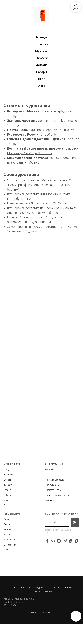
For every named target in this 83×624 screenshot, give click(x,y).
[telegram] (65, 541)
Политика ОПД (52, 485)
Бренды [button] (41, 37)
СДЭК (13, 587)
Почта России (54, 587)
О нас (41, 86)
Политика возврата (54, 480)
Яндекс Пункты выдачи (31, 587)
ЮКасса (69, 587)
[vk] (53, 541)
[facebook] (47, 541)
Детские (41, 65)
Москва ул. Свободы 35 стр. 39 (29, 153)
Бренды (7, 469)
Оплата (48, 474)
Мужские (41, 51)
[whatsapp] (70, 541)
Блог (41, 79)
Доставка (49, 469)
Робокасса (35, 591)
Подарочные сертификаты (58, 495)
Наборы (41, 72)
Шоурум (48, 591)
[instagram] (59, 541)
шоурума (56, 148)
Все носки (41, 44)
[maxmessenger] (76, 541)
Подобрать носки (53, 490)
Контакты (49, 500)
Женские (41, 58)
